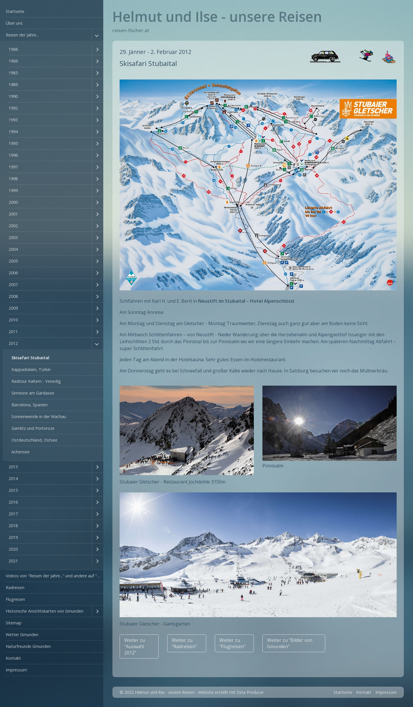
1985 (13, 72)
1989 (13, 84)
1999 (13, 190)
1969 (13, 61)
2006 (13, 272)
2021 (13, 561)
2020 (13, 549)
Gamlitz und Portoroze (32, 428)
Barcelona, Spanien (29, 404)
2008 (13, 296)
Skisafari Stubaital (30, 357)
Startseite (15, 11)
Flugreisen (15, 599)
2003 (13, 237)
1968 (13, 49)
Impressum (16, 670)
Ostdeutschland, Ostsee (34, 440)
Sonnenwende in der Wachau (38, 416)
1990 (13, 96)
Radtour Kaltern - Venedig (36, 381)
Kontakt (13, 658)
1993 (13, 120)
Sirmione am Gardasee (32, 393)
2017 (13, 513)
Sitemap (14, 623)
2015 (13, 490)
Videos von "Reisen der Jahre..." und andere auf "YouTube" (54, 575)
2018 (13, 525)
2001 (13, 214)
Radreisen (15, 587)
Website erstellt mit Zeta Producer (231, 692)
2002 (13, 225)
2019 (13, 537)
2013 (13, 466)
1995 (13, 143)
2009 (13, 308)
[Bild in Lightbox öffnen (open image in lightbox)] (258, 184)
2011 (13, 331)
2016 (13, 502)
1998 (13, 178)
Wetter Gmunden (22, 634)
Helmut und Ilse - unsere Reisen (217, 16)
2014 (13, 478)
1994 (13, 131)
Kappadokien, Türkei (30, 369)
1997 (13, 167)
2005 (13, 261)
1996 (13, 155)
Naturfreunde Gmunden (28, 646)
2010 (13, 320)
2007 (13, 284)
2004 (13, 249)
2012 (13, 343)
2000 (13, 202)
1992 (13, 108)
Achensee (20, 451)
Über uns (14, 23)
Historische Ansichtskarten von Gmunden (44, 611)
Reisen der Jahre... (22, 35)
